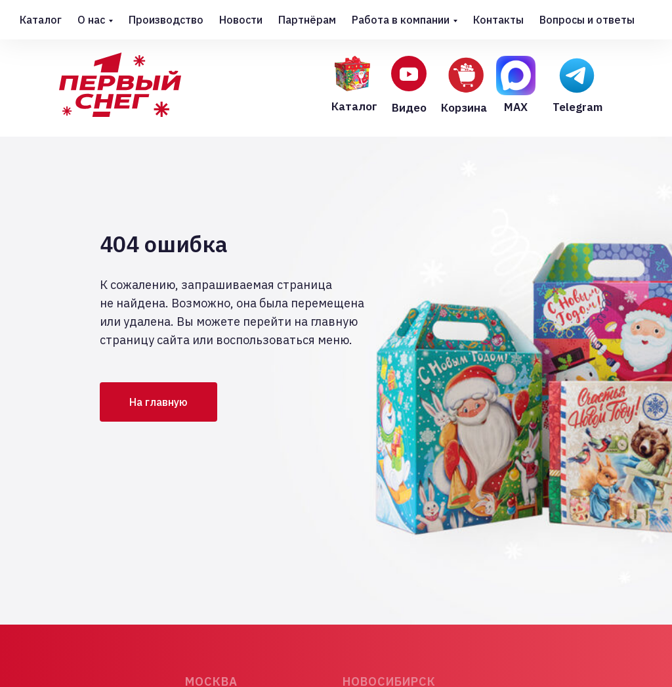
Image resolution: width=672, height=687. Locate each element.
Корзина (464, 107)
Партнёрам (307, 19)
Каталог (41, 19)
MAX (516, 107)
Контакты (498, 19)
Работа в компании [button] (401, 19)
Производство (166, 19)
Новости (240, 19)
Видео (409, 107)
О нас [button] (91, 19)
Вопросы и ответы (587, 19)
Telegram (577, 107)
